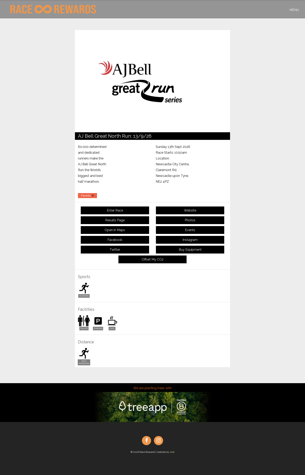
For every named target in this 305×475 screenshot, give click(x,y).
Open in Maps (115, 230)
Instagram (190, 240)
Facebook (114, 240)
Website (190, 210)
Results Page (115, 220)
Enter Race (115, 210)
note (172, 452)
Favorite (87, 195)
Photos (190, 220)
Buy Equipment (190, 250)
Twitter (115, 250)
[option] (152, 81)
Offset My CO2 (153, 259)
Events (190, 230)
